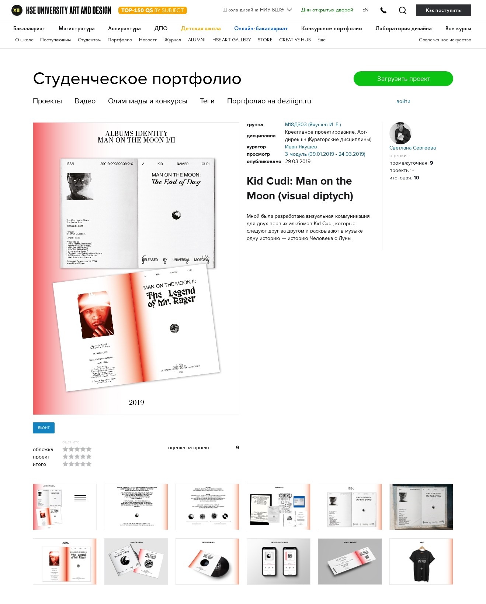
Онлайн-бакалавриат (261, 28)
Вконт (44, 428)
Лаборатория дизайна (403, 28)
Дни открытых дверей (327, 10)
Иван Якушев (301, 147)
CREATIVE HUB (295, 40)
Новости (148, 40)
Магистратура (77, 28)
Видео (85, 101)
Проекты (47, 101)
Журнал (172, 40)
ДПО (160, 28)
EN (365, 10)
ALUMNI (196, 40)
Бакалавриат (29, 28)
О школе (24, 40)
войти (403, 101)
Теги (207, 101)
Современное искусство (445, 40)
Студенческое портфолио (137, 78)
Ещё (321, 40)
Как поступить (443, 10)
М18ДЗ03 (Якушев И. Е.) (313, 124)
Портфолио (120, 40)
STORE (265, 40)
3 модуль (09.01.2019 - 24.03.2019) (325, 154)
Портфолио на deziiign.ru (269, 101)
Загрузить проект (403, 78)
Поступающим (55, 40)
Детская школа (201, 28)
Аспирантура (124, 28)
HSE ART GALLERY (231, 40)
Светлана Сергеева (412, 136)
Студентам (89, 40)
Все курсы (458, 28)
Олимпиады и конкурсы (147, 101)
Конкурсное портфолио (331, 28)
